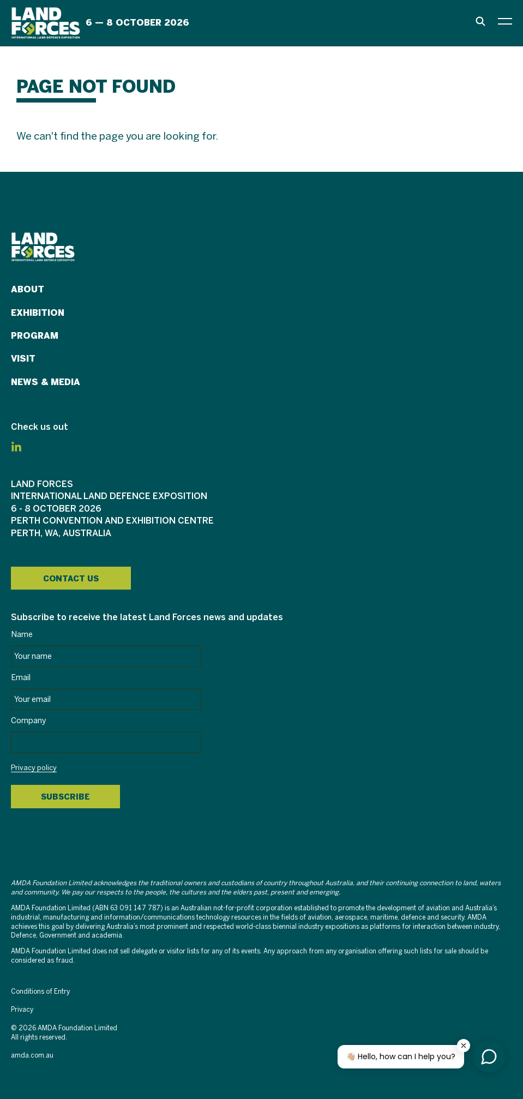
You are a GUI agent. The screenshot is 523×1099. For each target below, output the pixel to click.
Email (21, 678)
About (27, 289)
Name (22, 635)
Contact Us (71, 579)
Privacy (22, 1010)
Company (28, 721)
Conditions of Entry (40, 992)
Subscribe (65, 797)
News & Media (45, 382)
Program (34, 336)
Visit (23, 358)
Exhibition (37, 313)
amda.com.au (32, 1056)
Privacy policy (34, 768)
